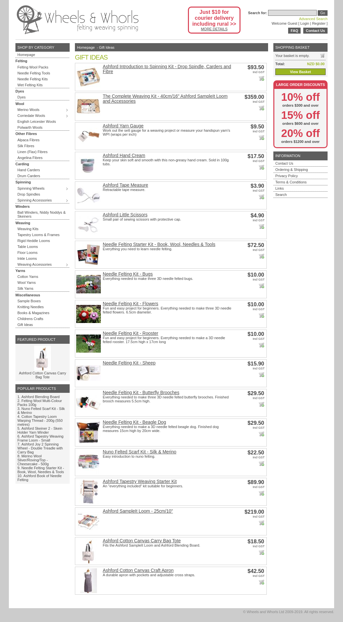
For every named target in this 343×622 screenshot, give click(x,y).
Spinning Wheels (31, 188)
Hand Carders (28, 170)
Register (319, 23)
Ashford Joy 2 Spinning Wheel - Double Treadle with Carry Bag (40, 448)
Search (281, 195)
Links (279, 188)
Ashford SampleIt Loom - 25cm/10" (138, 511)
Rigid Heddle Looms (33, 241)
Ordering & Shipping (291, 170)
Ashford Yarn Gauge (123, 125)
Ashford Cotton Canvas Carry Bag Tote (42, 375)
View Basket (300, 72)
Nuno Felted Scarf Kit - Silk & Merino (139, 451)
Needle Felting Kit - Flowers (130, 303)
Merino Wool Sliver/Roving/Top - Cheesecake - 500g (33, 460)
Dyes (21, 97)
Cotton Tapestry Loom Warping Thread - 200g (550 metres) (40, 420)
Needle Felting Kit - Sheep (129, 363)
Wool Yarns (26, 282)
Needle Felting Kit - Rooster (130, 333)
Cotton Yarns (27, 277)
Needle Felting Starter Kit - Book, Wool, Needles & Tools (40, 470)
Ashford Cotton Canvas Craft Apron (138, 570)
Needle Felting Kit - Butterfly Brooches (141, 392)
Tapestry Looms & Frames (38, 235)
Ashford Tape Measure (125, 185)
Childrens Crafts (30, 319)
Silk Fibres (25, 146)
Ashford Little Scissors (125, 214)
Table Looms (27, 247)
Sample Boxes (29, 301)
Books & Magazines (33, 313)
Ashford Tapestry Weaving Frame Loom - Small (40, 438)
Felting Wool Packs (32, 67)
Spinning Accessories (34, 200)
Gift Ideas (25, 325)
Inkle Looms (27, 258)
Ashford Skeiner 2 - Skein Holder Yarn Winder (39, 430)
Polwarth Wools (29, 127)
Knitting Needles (30, 307)
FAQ (294, 31)
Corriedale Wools (31, 116)
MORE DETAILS (214, 29)
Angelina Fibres (29, 158)
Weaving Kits (27, 229)
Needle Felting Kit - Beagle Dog (134, 422)
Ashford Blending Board (40, 397)
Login (304, 23)
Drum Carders (28, 176)
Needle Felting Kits (32, 79)
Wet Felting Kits (30, 85)
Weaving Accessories (34, 264)
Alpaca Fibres (28, 140)
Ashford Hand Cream (124, 155)
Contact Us (315, 31)
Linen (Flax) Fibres (32, 152)
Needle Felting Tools (33, 73)
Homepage (26, 55)
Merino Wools (28, 110)
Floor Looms (27, 253)
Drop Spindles (28, 194)
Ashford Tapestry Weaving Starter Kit (140, 481)
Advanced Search (313, 19)
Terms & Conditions (291, 182)
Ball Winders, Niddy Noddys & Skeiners (41, 214)
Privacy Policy (286, 176)
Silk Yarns (25, 288)
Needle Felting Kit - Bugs (128, 274)
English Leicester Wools (36, 121)
